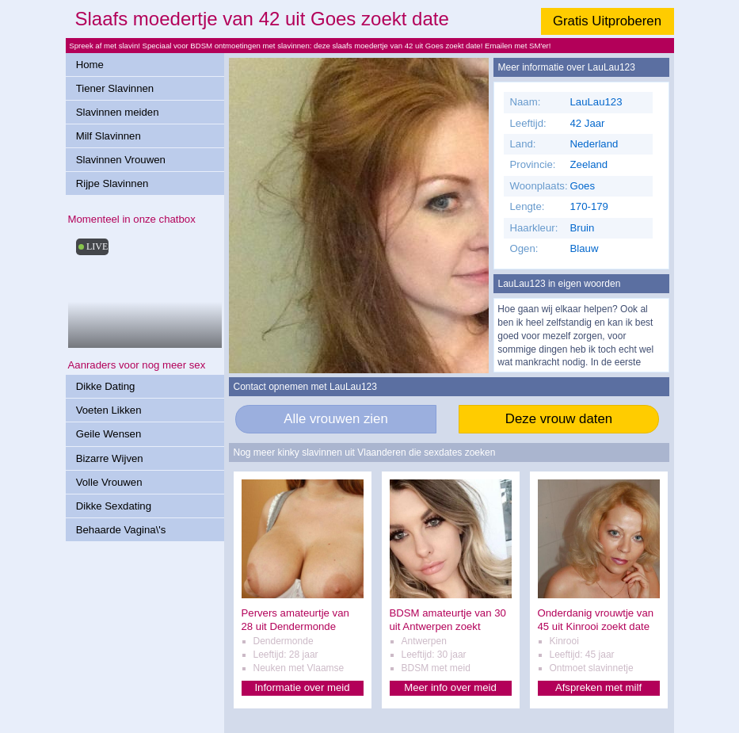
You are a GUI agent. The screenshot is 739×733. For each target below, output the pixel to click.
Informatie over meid (301, 687)
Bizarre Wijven (109, 458)
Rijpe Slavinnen (112, 183)
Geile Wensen (109, 434)
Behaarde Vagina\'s (121, 530)
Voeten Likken (109, 410)
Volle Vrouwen (109, 482)
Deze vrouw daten (558, 418)
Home (90, 65)
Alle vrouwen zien (336, 418)
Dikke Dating (105, 386)
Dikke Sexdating (113, 506)
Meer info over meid (450, 687)
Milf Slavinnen (108, 136)
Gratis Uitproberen (607, 21)
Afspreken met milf (598, 687)
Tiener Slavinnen (115, 88)
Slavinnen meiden (117, 112)
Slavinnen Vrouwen (121, 160)
